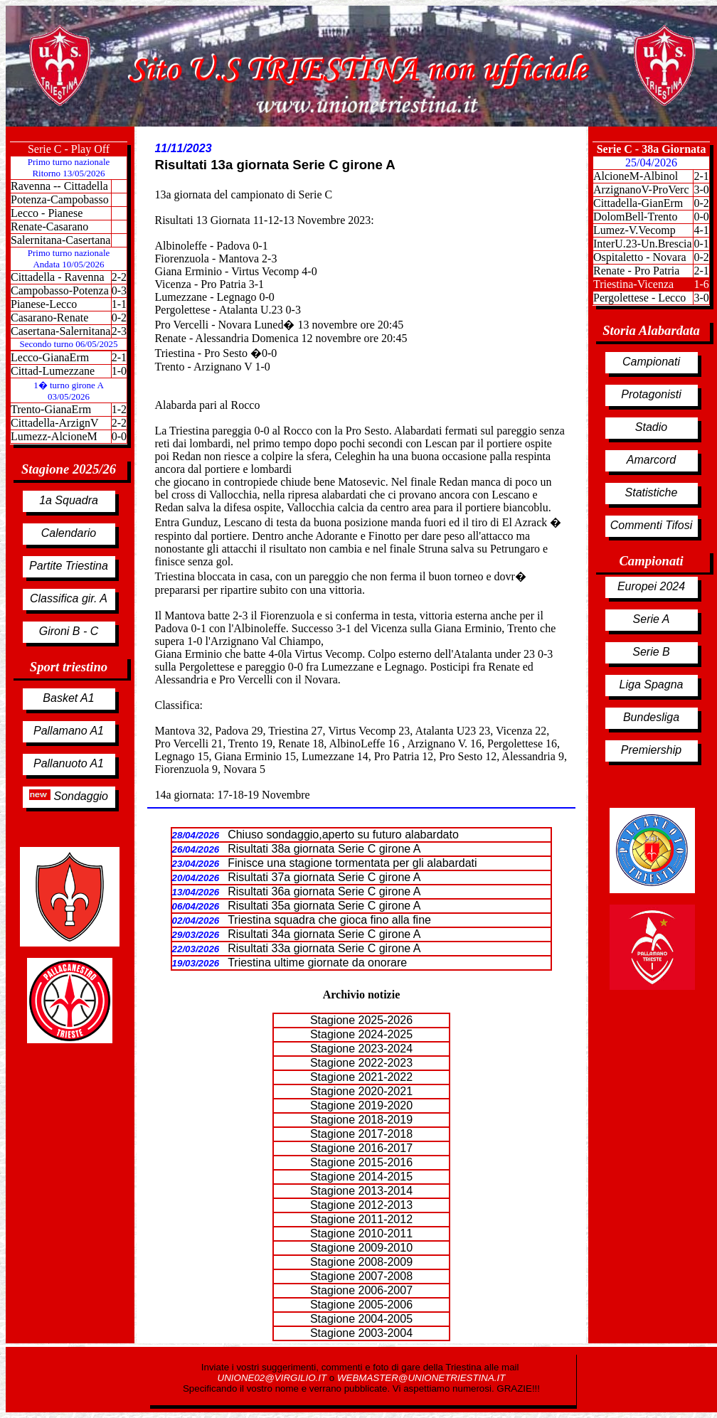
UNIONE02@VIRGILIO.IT (273, 1377)
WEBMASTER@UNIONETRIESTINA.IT (421, 1377)
